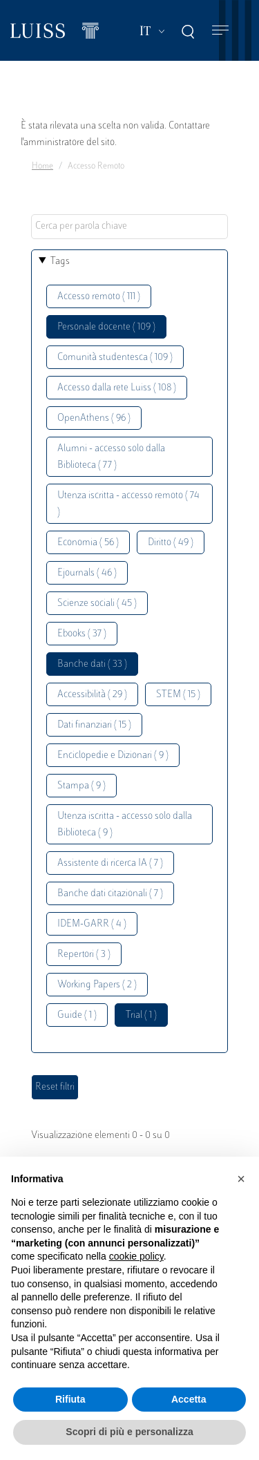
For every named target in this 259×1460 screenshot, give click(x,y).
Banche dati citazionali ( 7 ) (110, 894)
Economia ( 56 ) (88, 543)
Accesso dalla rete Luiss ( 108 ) (116, 388)
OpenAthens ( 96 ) (94, 418)
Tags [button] (60, 261)
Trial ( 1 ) (141, 1015)
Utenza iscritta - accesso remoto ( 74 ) (128, 504)
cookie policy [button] (136, 1256)
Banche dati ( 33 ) (92, 664)
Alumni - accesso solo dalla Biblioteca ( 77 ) (111, 457)
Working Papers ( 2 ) (97, 985)
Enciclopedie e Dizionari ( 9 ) (113, 755)
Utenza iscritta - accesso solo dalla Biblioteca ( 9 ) (124, 824)
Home (42, 166)
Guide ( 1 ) (77, 1015)
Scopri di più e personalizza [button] (129, 1431)
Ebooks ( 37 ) (81, 634)
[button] (241, 1179)
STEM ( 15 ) (178, 695)
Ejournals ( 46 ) (87, 573)
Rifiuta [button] (70, 1399)
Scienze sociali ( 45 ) (97, 603)
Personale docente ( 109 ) (106, 327)
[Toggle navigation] (220, 31)
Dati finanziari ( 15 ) (94, 725)
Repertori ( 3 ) (84, 954)
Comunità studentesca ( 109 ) (115, 357)
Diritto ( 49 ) (170, 543)
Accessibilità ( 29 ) (92, 695)
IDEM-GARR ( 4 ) (91, 924)
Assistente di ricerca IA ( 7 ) (110, 863)
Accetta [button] (189, 1399)
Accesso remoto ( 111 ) (98, 297)
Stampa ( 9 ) (81, 786)
